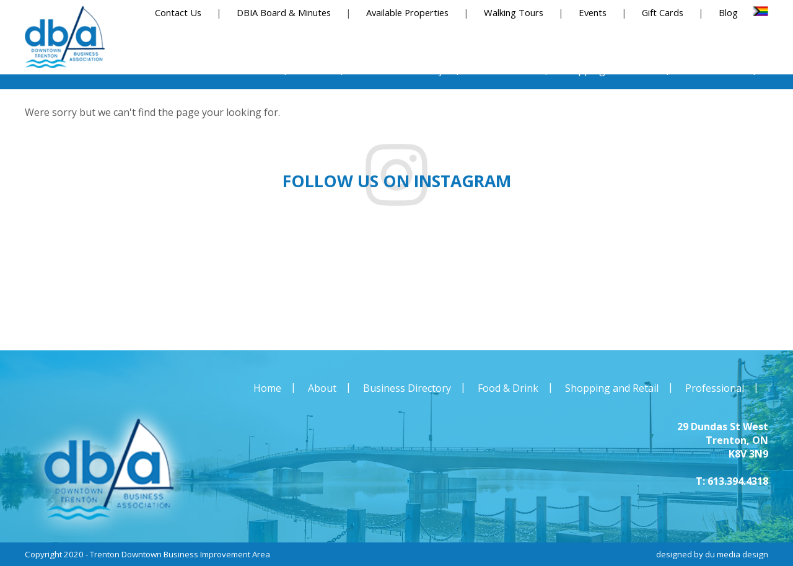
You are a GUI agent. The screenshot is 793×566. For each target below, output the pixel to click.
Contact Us (178, 12)
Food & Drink (508, 388)
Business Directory (407, 388)
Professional (714, 388)
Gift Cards (662, 12)
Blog (728, 12)
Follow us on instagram (397, 181)
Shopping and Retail (612, 388)
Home (267, 388)
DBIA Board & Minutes (284, 12)
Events (593, 12)
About (322, 388)
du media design (736, 554)
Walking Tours (513, 12)
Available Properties (407, 12)
